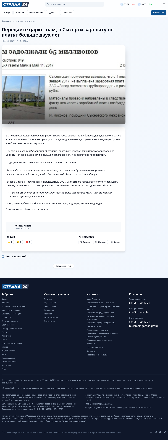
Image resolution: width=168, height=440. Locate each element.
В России (31, 21)
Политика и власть (10, 321)
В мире (5, 299)
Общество (6, 317)
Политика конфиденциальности (101, 312)
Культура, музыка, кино (12, 328)
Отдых (4, 339)
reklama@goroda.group (144, 326)
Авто (4, 354)
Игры (4, 369)
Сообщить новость (95, 347)
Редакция (91, 343)
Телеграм (85, 242)
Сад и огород (50, 302)
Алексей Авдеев (23, 225)
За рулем (48, 299)
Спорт (4, 332)
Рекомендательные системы (99, 340)
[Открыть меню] (164, 4)
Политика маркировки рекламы (101, 322)
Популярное (158, 12)
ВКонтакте (100, 242)
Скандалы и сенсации (11, 313)
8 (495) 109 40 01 (139, 302)
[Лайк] (28, 242)
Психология (49, 321)
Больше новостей (64, 266)
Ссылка (115, 242)
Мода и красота (51, 317)
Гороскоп (48, 313)
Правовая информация (97, 354)
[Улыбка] (19, 242)
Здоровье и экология (11, 310)
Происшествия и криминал (14, 306)
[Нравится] (10, 242)
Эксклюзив (6, 365)
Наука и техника (9, 350)
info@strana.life (139, 312)
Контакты (91, 351)
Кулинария (49, 310)
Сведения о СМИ (94, 326)
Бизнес (5, 347)
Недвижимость (8, 358)
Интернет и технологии (12, 343)
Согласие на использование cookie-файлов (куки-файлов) (102, 335)
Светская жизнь (9, 325)
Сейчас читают (50, 306)
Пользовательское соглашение (100, 302)
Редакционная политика (97, 330)
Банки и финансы (9, 361)
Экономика (7, 336)
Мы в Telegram (93, 299)
